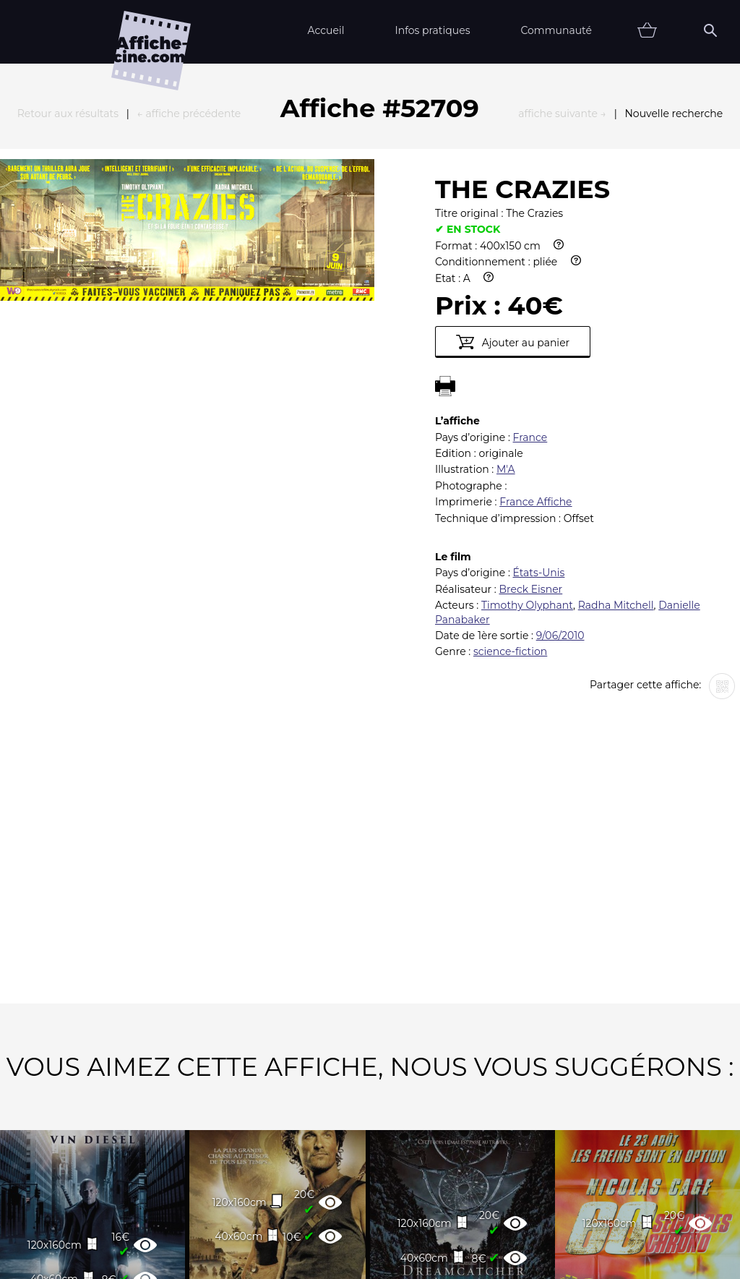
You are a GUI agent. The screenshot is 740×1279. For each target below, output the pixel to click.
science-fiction (510, 492)
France (530, 278)
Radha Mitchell (616, 446)
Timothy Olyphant (527, 446)
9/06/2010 (560, 476)
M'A (505, 310)
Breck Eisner (530, 430)
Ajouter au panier (512, 183)
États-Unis (539, 413)
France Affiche (535, 342)
